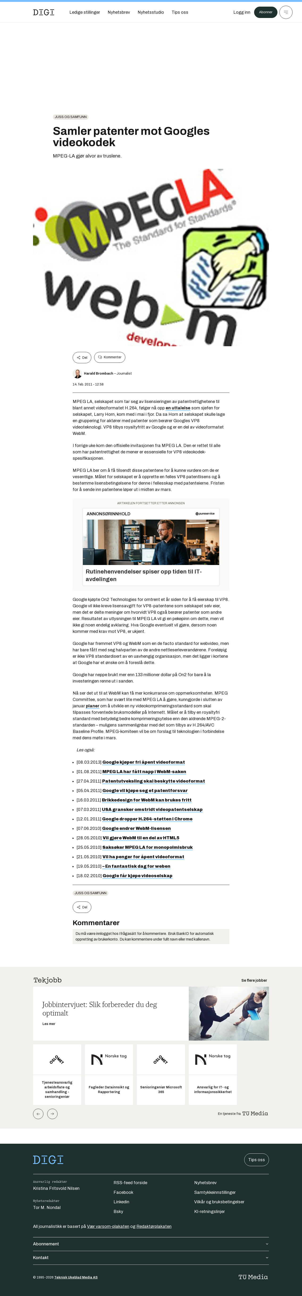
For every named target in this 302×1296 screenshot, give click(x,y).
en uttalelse (178, 408)
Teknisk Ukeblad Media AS (76, 1277)
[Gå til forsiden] (43, 12)
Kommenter (109, 357)
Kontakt (151, 1257)
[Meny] (286, 12)
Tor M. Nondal (47, 1207)
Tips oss (256, 1159)
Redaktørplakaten (154, 1226)
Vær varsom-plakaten (108, 1226)
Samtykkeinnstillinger (215, 1192)
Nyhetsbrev (205, 1182)
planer (92, 706)
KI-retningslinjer (209, 1211)
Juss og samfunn (71, 117)
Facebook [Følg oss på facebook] (123, 1192)
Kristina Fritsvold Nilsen (56, 1188)
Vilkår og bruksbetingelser (219, 1202)
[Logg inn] (239, 12)
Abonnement (151, 1244)
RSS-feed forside (130, 1182)
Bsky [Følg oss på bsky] (118, 1211)
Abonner (264, 12)
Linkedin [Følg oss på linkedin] (121, 1202)
